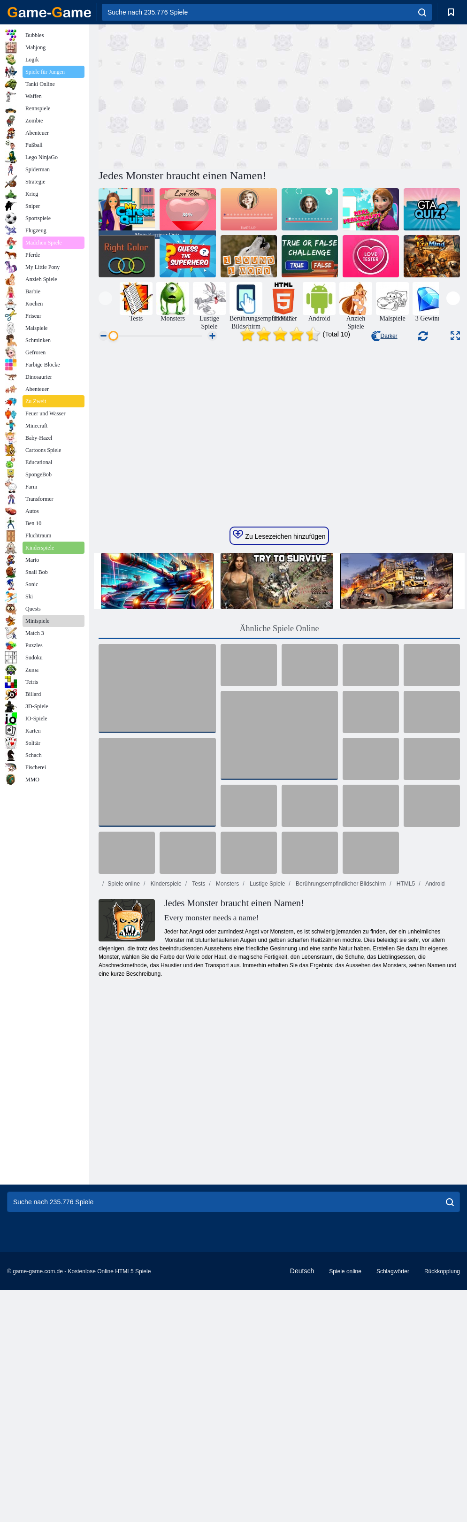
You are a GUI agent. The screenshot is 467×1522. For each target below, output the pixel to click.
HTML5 (405, 1016)
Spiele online (123, 1016)
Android (434, 1016)
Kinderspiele (165, 1016)
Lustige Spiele (266, 1016)
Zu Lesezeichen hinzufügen (279, 668)
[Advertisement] (189, 95)
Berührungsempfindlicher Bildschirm (340, 1016)
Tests (198, 1016)
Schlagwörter (392, 1404)
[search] (422, 12)
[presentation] (105, 298)
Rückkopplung (442, 1404)
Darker (384, 336)
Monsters (226, 1016)
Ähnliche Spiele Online (279, 761)
